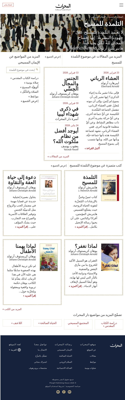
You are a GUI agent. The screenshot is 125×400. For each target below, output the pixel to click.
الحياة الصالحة (48, 323)
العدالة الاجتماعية (63, 368)
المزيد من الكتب (12, 309)
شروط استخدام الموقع (54, 386)
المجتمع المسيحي (77, 323)
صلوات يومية (90, 368)
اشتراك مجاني (8, 5)
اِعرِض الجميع (30, 101)
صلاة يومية (32, 82)
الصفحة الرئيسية (115, 17)
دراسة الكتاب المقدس (25, 78)
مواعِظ (34, 96)
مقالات (92, 356)
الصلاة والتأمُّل (30, 91)
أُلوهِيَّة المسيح (30, 87)
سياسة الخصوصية (73, 386)
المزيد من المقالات (59, 156)
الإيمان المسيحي (98, 17)
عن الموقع (91, 350)
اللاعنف (17, 323)
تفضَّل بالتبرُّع (40, 356)
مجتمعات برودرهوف (37, 368)
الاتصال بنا (41, 350)
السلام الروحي (65, 362)
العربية (14, 350)
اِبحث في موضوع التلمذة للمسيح (36, 69)
